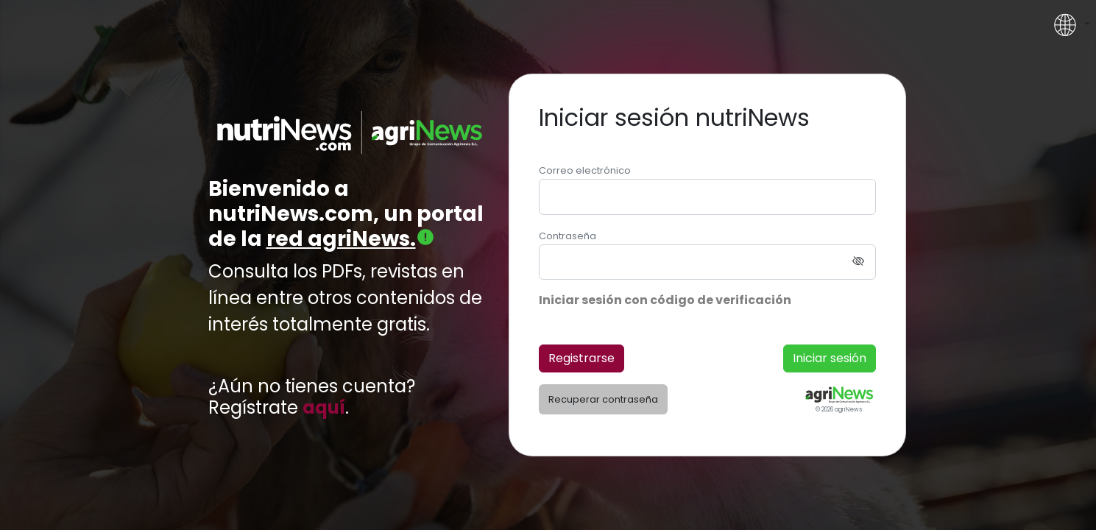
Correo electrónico (585, 170)
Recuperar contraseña (603, 399)
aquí (324, 408)
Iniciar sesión (829, 358)
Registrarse (581, 358)
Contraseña (567, 236)
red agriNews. (350, 239)
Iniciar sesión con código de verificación (665, 300)
